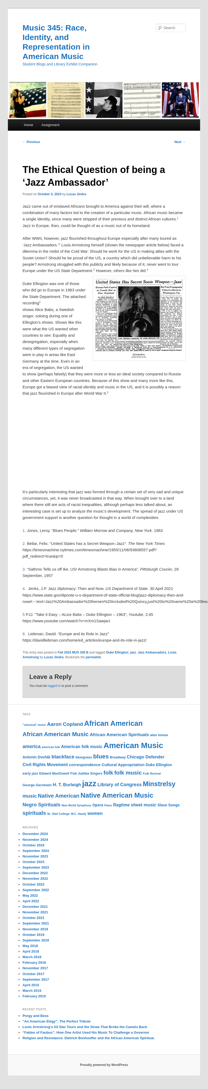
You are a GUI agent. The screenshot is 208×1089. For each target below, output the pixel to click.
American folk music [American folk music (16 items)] (81, 746)
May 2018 (30, 946)
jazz (133, 652)
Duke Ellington (117, 652)
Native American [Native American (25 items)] (58, 796)
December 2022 (35, 873)
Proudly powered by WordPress (104, 1065)
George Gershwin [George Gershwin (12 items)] (37, 785)
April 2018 (31, 951)
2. (25, 543)
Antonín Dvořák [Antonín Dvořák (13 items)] (36, 757)
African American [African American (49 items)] (113, 723)
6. (25, 634)
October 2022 (33, 884)
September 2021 (36, 923)
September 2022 (36, 890)
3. (25, 569)
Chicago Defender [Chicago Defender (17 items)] (146, 756)
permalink (93, 657)
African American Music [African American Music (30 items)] (55, 734)
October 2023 (33, 862)
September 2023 (36, 867)
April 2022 (31, 901)
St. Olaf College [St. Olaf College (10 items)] (58, 813)
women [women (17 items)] (95, 813)
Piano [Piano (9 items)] (108, 805)
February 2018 (34, 962)
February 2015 (34, 996)
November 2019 (35, 929)
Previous (31, 142)
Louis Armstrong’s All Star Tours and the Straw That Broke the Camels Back (85, 1027)
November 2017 (35, 968)
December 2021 (35, 907)
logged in (54, 686)
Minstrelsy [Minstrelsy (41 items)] (159, 784)
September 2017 (36, 979)
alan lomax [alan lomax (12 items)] (159, 735)
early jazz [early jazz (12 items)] (30, 773)
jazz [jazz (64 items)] (89, 783)
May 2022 (30, 895)
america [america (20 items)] (32, 746)
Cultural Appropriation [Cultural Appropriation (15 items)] (122, 764)
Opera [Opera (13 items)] (97, 805)
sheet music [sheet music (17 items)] (143, 804)
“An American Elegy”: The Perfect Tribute (57, 1021)
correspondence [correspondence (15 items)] (84, 764)
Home (28, 125)
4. (25, 588)
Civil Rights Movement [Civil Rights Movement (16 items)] (45, 764)
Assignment (50, 125)
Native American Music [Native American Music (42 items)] (117, 795)
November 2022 (35, 879)
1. (25, 530)
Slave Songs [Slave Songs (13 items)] (168, 805)
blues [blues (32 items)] (101, 756)
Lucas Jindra (76, 194)
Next (180, 142)
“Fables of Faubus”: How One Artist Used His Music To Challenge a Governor (86, 1032)
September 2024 (36, 851)
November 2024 (35, 840)
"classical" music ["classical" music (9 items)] (34, 724)
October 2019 (33, 935)
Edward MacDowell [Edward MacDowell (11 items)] (54, 773)
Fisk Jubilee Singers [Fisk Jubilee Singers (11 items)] (86, 773)
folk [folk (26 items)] (108, 773)
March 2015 (32, 991)
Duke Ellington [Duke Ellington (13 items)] (159, 765)
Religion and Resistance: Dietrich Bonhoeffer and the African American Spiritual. (89, 1038)
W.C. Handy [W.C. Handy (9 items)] (78, 813)
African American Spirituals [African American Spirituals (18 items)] (119, 734)
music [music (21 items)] (30, 796)
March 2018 (32, 957)
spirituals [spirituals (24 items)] (34, 813)
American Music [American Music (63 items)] (133, 745)
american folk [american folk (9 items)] (51, 747)
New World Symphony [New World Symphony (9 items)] (76, 805)
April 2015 (31, 985)
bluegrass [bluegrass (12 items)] (84, 757)
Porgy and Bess (35, 1016)
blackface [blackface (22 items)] (62, 756)
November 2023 (35, 856)
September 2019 (36, 940)
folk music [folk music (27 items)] (128, 773)
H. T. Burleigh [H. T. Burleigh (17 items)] (67, 784)
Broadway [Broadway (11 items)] (118, 757)
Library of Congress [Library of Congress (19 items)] (120, 784)
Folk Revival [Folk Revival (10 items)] (152, 773)
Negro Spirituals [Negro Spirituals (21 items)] (41, 804)
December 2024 (35, 834)
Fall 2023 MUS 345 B (73, 652)
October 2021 (33, 918)
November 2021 (35, 912)
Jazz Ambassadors (152, 652)
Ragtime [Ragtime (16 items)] (121, 805)
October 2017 (33, 974)
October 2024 (33, 845)
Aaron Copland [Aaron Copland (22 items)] (65, 724)
